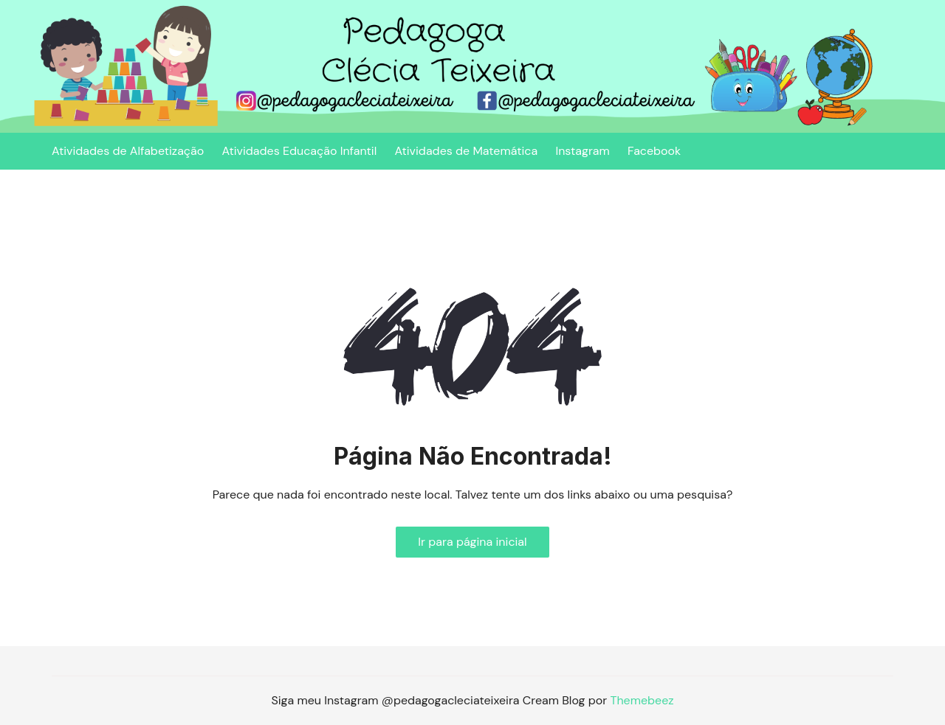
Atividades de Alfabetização (128, 151)
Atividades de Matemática (466, 151)
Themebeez (641, 700)
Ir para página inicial (472, 541)
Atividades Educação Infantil (299, 151)
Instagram (582, 151)
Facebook (654, 151)
